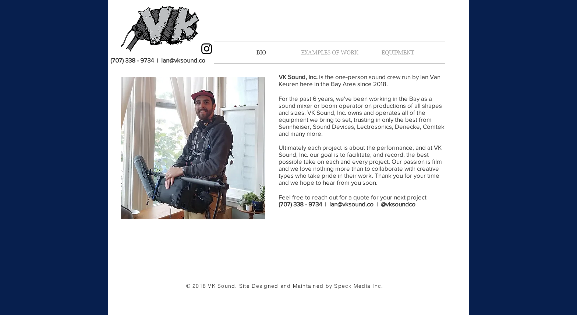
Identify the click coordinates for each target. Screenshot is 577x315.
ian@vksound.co (183, 60)
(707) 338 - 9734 (132, 60)
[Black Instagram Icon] (206, 49)
